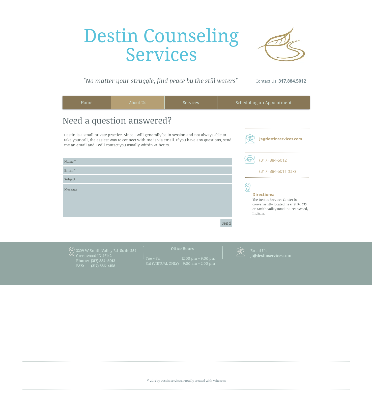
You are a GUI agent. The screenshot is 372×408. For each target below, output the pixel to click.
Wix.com (219, 380)
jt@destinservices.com (280, 138)
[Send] (226, 223)
